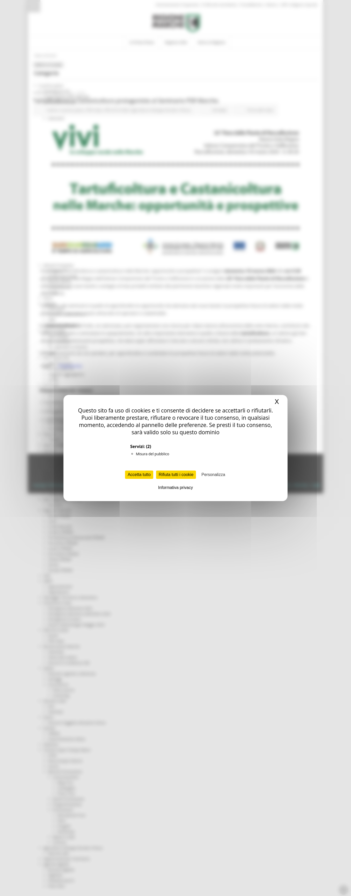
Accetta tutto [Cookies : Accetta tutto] (139, 474)
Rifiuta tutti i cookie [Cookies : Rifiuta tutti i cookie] (176, 474)
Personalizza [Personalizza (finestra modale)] (213, 474)
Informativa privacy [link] (175, 487)
